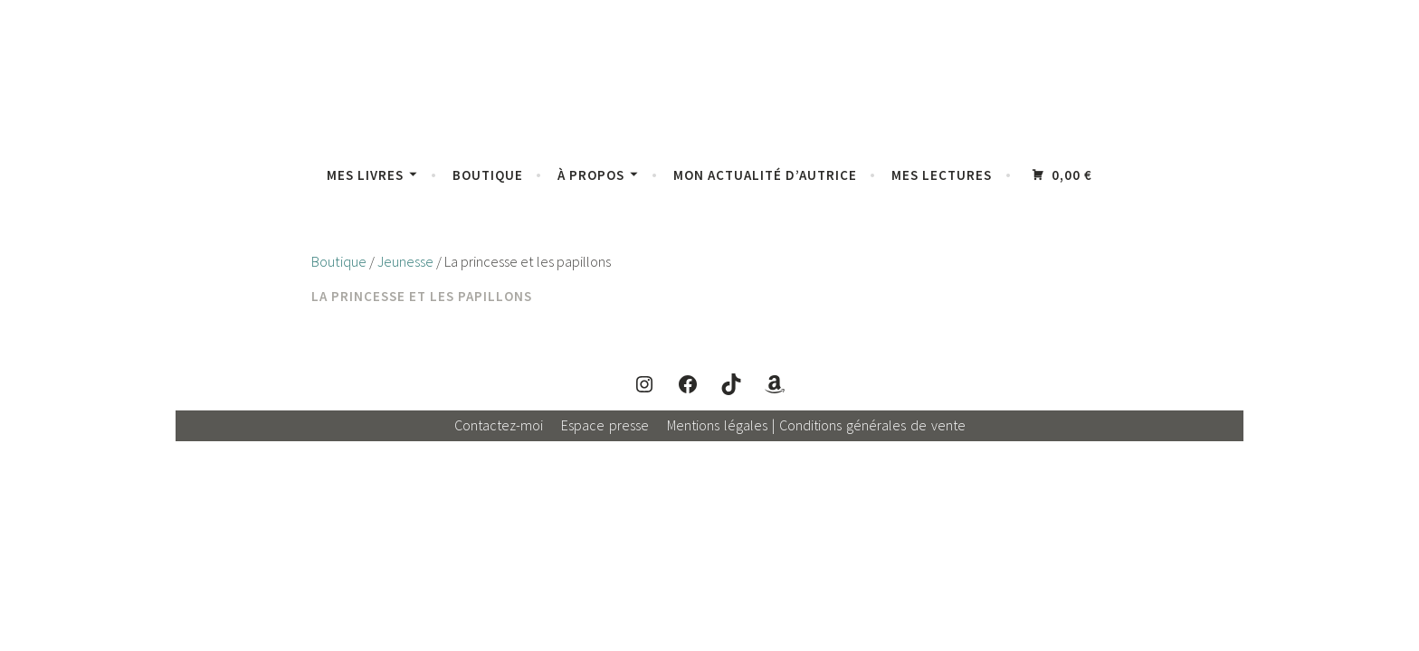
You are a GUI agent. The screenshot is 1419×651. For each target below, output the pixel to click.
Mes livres (365, 175)
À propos (590, 175)
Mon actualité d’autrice (765, 175)
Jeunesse (405, 261)
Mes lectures (941, 175)
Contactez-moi (498, 425)
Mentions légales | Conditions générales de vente (816, 425)
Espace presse (605, 425)
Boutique (487, 175)
